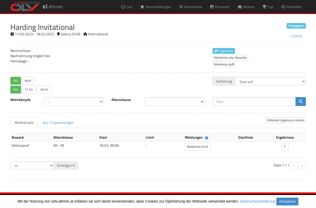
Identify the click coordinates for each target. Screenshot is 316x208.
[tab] (24, 122)
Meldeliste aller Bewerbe (230, 57)
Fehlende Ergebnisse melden (285, 120)
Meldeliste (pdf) (224, 64)
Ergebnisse (223, 50)
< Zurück (296, 35)
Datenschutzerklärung (257, 201)
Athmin (53, 6)
